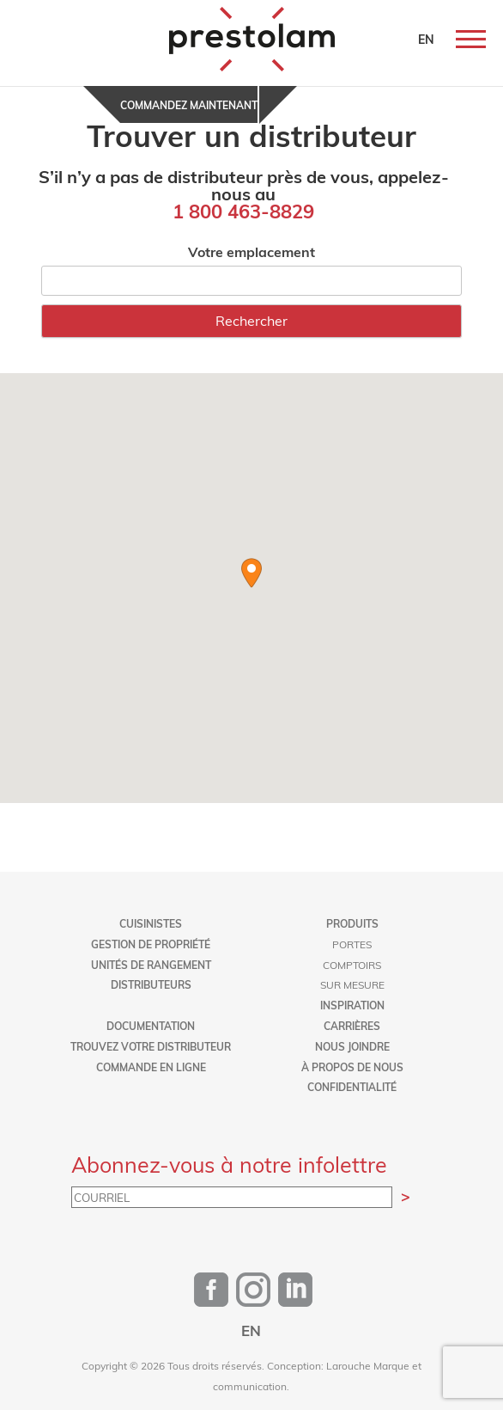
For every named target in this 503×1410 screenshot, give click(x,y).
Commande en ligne (151, 1067)
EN (426, 39)
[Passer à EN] (251, 1330)
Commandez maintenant (189, 105)
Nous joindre (352, 1046)
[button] (251, 573)
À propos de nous (352, 1067)
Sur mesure (352, 984)
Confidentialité (352, 1087)
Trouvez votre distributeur (150, 1046)
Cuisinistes (150, 923)
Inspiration (352, 1005)
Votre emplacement (251, 251)
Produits (352, 923)
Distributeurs (151, 984)
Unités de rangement (151, 965)
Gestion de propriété (150, 944)
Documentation (150, 1026)
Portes (352, 944)
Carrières (352, 1026)
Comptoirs (352, 965)
